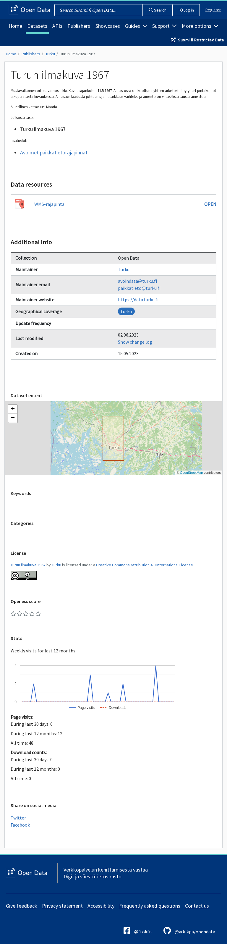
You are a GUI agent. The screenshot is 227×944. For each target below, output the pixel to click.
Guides (136, 25)
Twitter (18, 818)
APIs (57, 25)
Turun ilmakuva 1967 (77, 53)
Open (210, 204)
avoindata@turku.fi (137, 281)
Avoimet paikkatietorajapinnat (53, 152)
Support (164, 25)
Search (157, 10)
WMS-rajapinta (49, 204)
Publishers (78, 25)
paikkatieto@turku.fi (139, 288)
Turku (50, 53)
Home (15, 25)
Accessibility (100, 905)
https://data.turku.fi (138, 300)
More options (200, 25)
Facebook (20, 825)
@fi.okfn (138, 931)
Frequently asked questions (149, 905)
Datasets (37, 25)
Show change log (135, 342)
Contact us (197, 905)
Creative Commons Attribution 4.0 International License (144, 565)
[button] (12, 409)
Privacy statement (62, 905)
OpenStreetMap (191, 472)
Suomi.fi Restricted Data (201, 40)
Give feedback (21, 905)
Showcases (107, 25)
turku (126, 311)
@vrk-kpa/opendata (189, 931)
